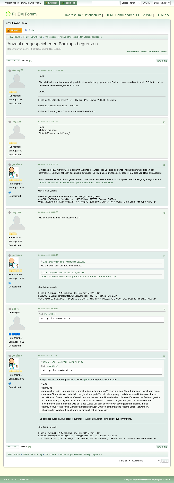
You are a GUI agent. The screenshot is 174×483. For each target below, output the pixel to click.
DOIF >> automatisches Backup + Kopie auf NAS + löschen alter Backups (76, 182)
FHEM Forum (24, 14)
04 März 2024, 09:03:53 (48, 212)
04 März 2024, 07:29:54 (48, 164)
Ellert (15, 308)
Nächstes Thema (158, 51)
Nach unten (13, 61)
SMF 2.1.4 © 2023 (10, 479)
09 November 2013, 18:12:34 (50, 70)
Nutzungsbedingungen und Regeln (143, 479)
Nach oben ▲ (165, 479)
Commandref (124, 15)
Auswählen (50, 314)
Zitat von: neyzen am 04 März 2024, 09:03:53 (64, 262)
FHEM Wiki (144, 15)
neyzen (16, 121)
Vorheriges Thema (136, 51)
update (86, 379)
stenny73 (17, 70)
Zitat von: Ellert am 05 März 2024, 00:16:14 (63, 362)
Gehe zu (123, 460)
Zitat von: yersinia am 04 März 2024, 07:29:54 (64, 273)
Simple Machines (26, 479)
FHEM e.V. (162, 15)
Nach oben (12, 447)
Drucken (162, 61)
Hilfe (126, 479)
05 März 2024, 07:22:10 (48, 355)
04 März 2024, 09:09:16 (48, 255)
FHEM (108, 15)
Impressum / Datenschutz (83, 15)
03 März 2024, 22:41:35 (48, 121)
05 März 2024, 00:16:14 (48, 309)
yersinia (17, 164)
